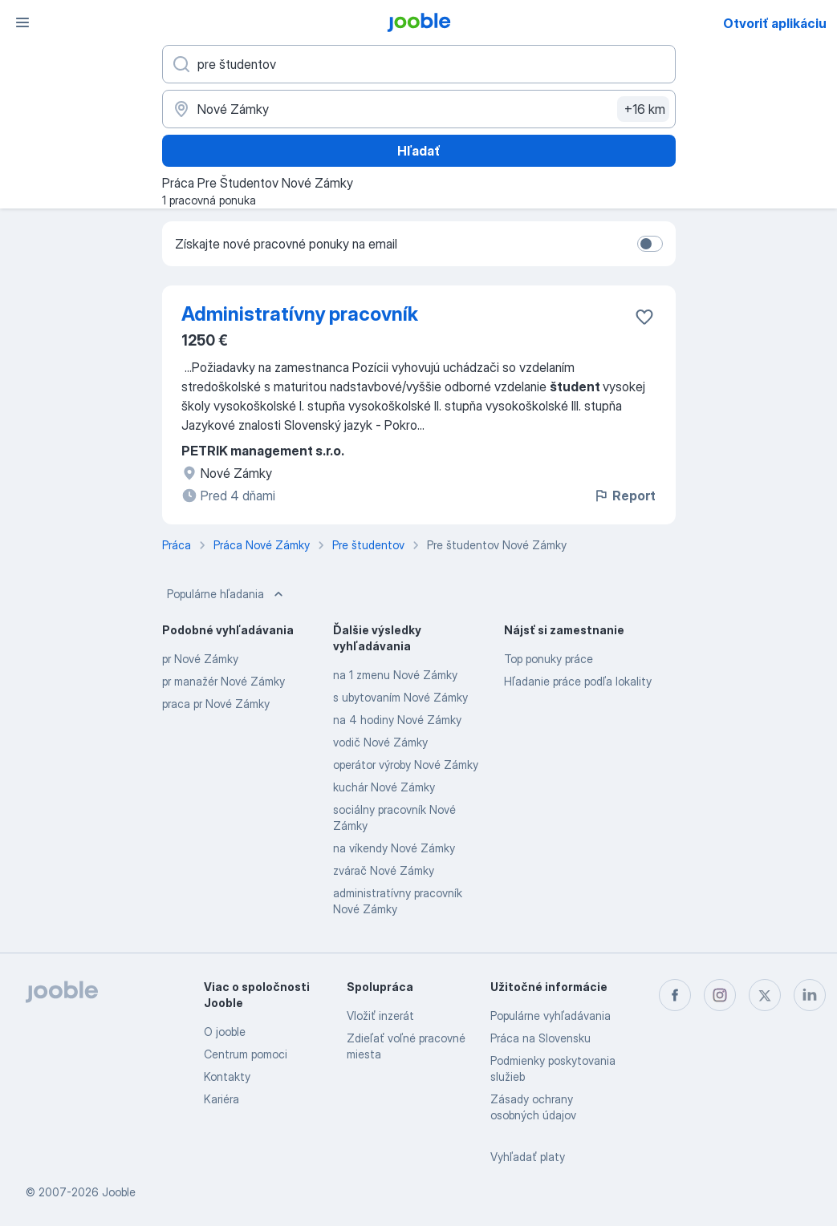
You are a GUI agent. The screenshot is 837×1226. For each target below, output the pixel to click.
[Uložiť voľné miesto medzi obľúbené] (644, 317)
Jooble (119, 1192)
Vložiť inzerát (380, 1015)
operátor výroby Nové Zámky (405, 764)
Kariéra (221, 1099)
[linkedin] (810, 995)
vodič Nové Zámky (380, 742)
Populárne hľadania (226, 594)
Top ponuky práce (548, 659)
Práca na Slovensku (540, 1038)
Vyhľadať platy (527, 1156)
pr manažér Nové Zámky (223, 681)
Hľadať (419, 151)
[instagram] (720, 995)
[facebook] (675, 995)
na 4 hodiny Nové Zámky (397, 719)
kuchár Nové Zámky (384, 787)
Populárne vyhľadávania (550, 1015)
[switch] (650, 244)
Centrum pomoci (245, 1054)
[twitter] (765, 995)
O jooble (225, 1031)
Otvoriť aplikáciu (775, 23)
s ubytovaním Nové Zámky (400, 697)
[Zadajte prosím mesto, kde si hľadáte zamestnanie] (419, 109)
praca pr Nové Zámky (216, 703)
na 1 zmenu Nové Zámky (395, 675)
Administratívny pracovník (299, 314)
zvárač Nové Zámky (383, 870)
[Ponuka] (22, 22)
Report (624, 496)
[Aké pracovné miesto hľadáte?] (419, 64)
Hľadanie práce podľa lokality (578, 681)
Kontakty (227, 1076)
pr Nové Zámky (200, 659)
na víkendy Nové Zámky (394, 848)
